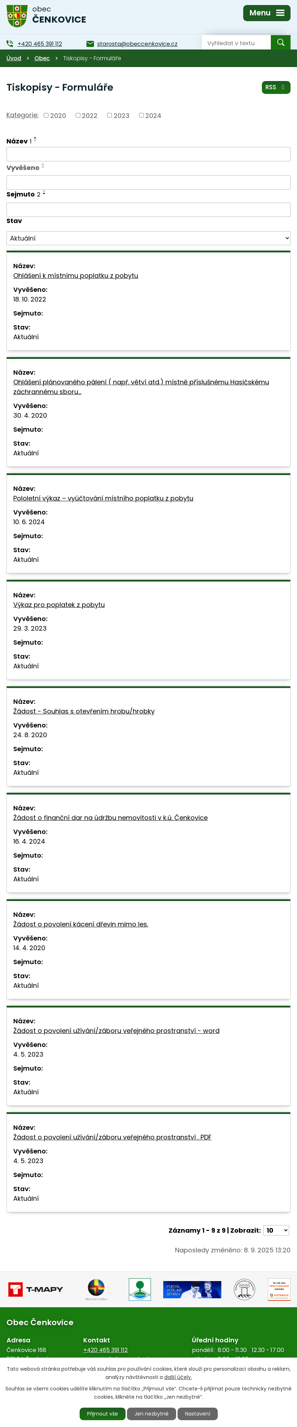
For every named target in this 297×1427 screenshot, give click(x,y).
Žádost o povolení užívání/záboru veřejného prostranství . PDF (112, 1137)
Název (19, 141)
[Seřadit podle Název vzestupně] (35, 137)
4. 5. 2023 (28, 1054)
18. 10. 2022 (29, 299)
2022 (90, 115)
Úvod (13, 58)
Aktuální (26, 336)
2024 (153, 115)
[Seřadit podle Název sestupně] (35, 140)
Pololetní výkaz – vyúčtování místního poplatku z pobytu (103, 498)
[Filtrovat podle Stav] (148, 238)
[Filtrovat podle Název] (148, 154)
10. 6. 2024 (29, 521)
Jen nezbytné (152, 1413)
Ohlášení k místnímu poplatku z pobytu (75, 275)
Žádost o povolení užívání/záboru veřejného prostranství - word (116, 1030)
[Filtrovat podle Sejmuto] (148, 210)
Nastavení (197, 1413)
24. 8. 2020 (30, 734)
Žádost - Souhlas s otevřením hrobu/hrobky (84, 711)
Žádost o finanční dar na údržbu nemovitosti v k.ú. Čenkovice (110, 817)
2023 (121, 115)
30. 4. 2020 (30, 415)
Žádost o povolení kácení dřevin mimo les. (80, 924)
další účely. (178, 1377)
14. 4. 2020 (29, 947)
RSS (276, 87)
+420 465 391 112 (105, 1350)
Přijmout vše (102, 1413)
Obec (42, 58)
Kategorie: (22, 114)
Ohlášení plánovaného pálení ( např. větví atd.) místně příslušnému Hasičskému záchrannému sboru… (141, 387)
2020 (58, 115)
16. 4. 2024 (29, 841)
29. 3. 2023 (30, 628)
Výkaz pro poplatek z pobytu (59, 604)
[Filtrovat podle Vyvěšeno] (148, 182)
